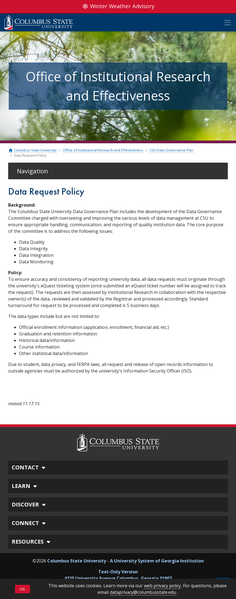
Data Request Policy (30, 155)
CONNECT (29, 523)
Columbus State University (32, 150)
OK (22, 589)
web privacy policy (162, 586)
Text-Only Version (118, 572)
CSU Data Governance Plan (171, 150)
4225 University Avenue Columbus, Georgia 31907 (118, 578)
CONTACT (29, 467)
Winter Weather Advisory (118, 6)
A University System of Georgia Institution (157, 561)
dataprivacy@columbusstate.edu (143, 592)
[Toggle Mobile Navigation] (227, 23)
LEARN (25, 486)
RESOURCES (32, 541)
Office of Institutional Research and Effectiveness (103, 150)
